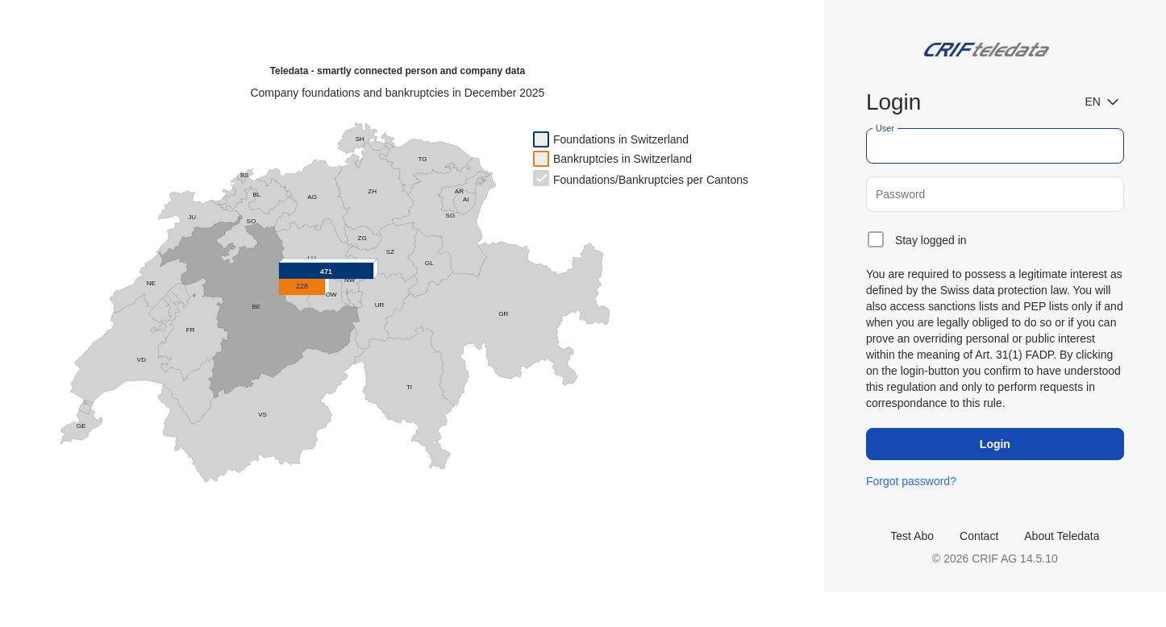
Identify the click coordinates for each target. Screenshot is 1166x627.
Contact (979, 535)
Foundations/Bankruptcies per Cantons (650, 179)
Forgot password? (911, 481)
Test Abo (912, 535)
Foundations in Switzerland (621, 139)
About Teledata (1061, 535)
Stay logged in (931, 240)
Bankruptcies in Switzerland (622, 159)
